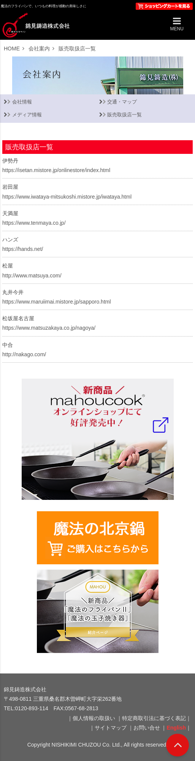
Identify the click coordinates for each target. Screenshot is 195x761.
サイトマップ (111, 728)
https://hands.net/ (22, 249)
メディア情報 (27, 114)
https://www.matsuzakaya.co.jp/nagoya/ (48, 328)
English (176, 728)
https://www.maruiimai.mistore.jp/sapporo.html (56, 302)
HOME (12, 48)
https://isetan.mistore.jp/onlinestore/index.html (56, 170)
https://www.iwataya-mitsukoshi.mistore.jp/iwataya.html (67, 197)
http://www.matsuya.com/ (32, 275)
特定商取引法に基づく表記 (154, 718)
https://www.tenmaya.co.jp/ (34, 223)
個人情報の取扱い (94, 718)
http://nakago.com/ (24, 354)
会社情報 (22, 102)
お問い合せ (146, 728)
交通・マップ (122, 102)
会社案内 (39, 48)
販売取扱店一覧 (124, 114)
